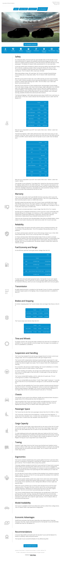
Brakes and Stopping (44, 50)
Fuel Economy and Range (28, 50)
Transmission (36, 49)
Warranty (13, 49)
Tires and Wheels (51, 49)
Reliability (21, 49)
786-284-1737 (56, 4)
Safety (5, 49)
